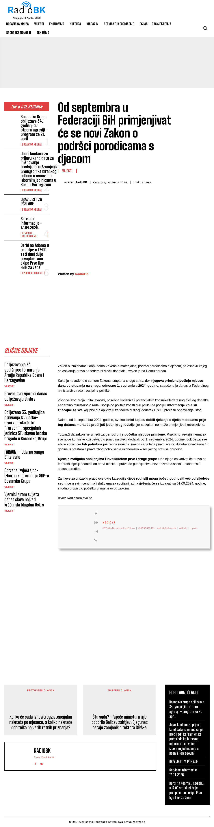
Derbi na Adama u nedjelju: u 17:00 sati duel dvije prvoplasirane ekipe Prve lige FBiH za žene (35, 256)
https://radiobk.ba (44, 757)
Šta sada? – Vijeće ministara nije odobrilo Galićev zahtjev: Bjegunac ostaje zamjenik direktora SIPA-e (120, 722)
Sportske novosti (32, 273)
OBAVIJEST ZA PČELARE (31, 201)
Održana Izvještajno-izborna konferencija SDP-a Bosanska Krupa (26, 476)
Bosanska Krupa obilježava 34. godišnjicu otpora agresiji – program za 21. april (34, 127)
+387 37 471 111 (146, 528)
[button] (205, 28)
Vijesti (9, 386)
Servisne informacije (29, 235)
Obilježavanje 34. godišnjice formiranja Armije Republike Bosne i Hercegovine (24, 372)
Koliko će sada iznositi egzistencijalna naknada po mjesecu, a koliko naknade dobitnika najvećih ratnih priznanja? (40, 722)
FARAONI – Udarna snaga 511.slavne (24, 454)
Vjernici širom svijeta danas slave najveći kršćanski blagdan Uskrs (24, 500)
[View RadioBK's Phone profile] (96, 540)
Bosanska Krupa (31, 144)
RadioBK (81, 182)
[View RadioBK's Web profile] (96, 522)
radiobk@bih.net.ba (166, 528)
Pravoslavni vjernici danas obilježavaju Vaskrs (25, 396)
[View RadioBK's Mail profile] (96, 531)
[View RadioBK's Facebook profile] (96, 513)
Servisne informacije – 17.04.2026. (31, 223)
